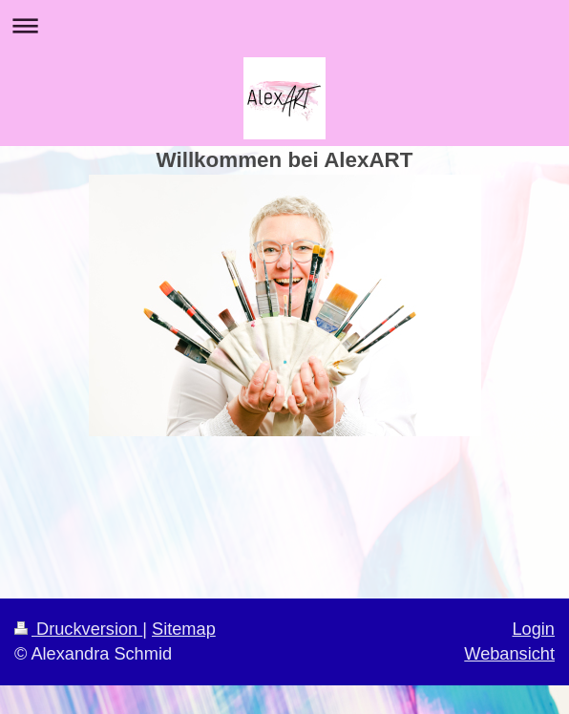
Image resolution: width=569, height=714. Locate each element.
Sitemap (184, 629)
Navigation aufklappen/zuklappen (284, 25)
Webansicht (509, 653)
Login (533, 629)
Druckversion (78, 629)
